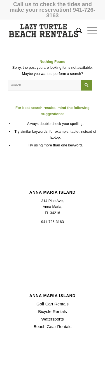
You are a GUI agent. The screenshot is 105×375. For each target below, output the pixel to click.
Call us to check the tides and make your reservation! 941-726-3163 (52, 9)
